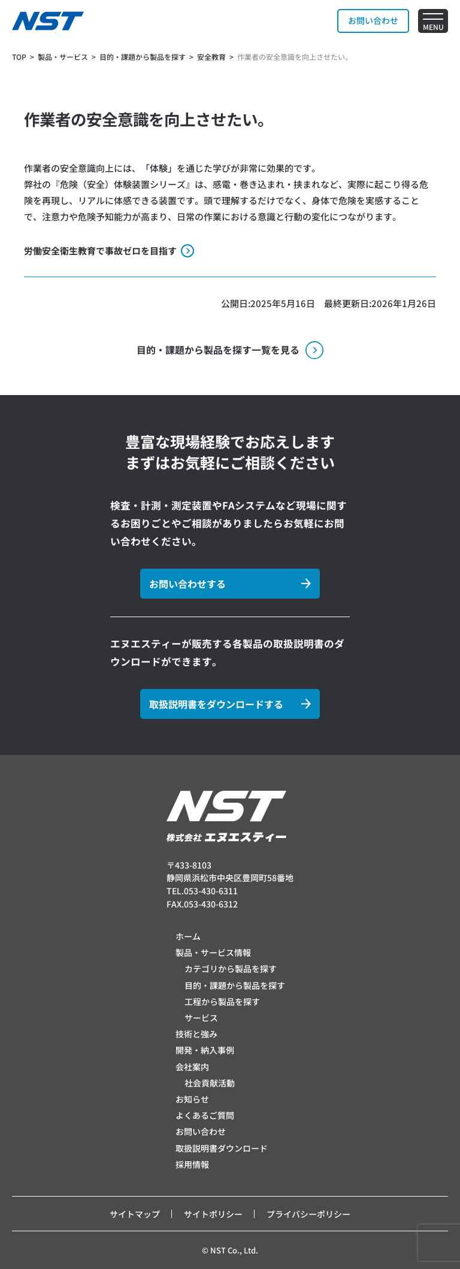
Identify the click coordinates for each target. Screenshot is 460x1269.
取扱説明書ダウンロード (221, 1148)
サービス (201, 1018)
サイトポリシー (213, 1214)
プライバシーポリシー (308, 1214)
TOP (19, 56)
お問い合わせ (200, 1131)
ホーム (188, 936)
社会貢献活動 (209, 1083)
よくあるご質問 (204, 1115)
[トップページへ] (48, 21)
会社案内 (192, 1067)
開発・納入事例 (204, 1050)
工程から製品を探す (222, 1001)
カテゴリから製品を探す (230, 968)
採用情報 (192, 1164)
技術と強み (196, 1034)
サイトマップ (135, 1214)
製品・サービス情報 (213, 952)
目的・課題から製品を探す (234, 985)
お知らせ (192, 1099)
